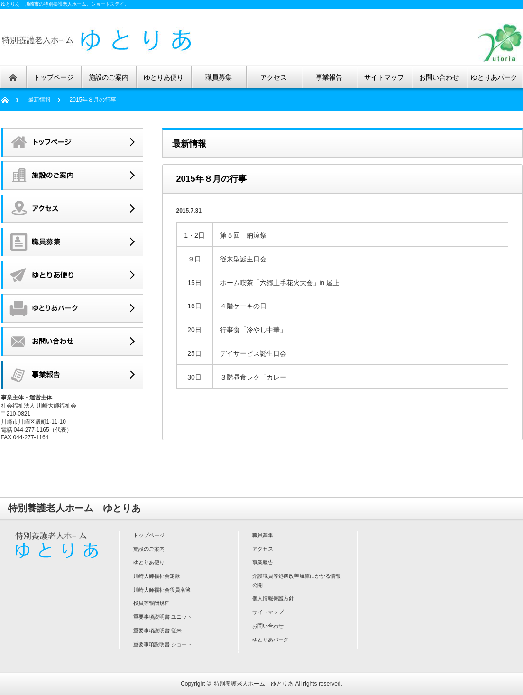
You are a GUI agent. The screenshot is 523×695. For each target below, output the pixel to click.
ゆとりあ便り (149, 562)
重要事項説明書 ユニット (162, 617)
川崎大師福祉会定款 (156, 576)
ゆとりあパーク (270, 639)
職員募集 (262, 535)
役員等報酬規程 (151, 603)
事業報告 (262, 562)
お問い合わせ (268, 626)
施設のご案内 (149, 549)
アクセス (262, 549)
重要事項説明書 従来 (157, 630)
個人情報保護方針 (273, 598)
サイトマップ (268, 612)
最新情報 (39, 99)
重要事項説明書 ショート (162, 644)
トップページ (149, 535)
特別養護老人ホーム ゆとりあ (254, 683)
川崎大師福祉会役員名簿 (162, 590)
